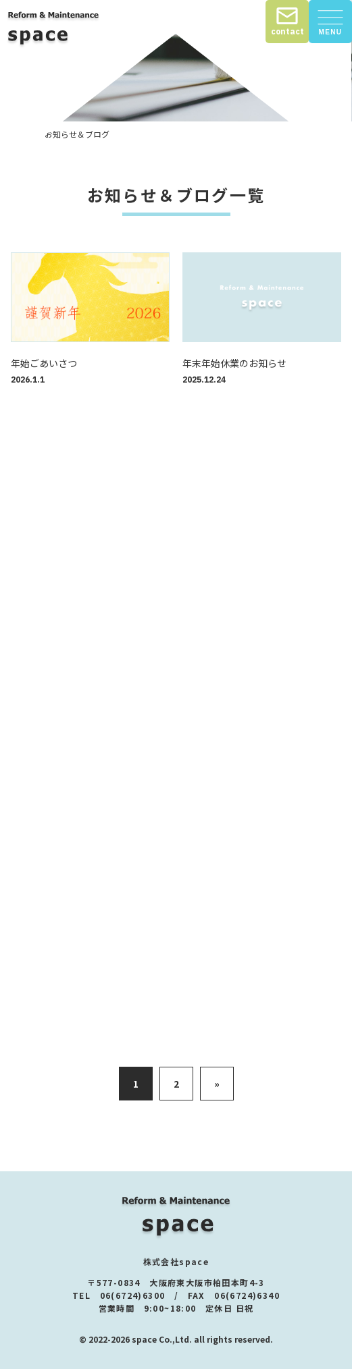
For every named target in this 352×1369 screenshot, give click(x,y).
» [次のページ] (217, 1083)
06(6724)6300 (133, 1295)
